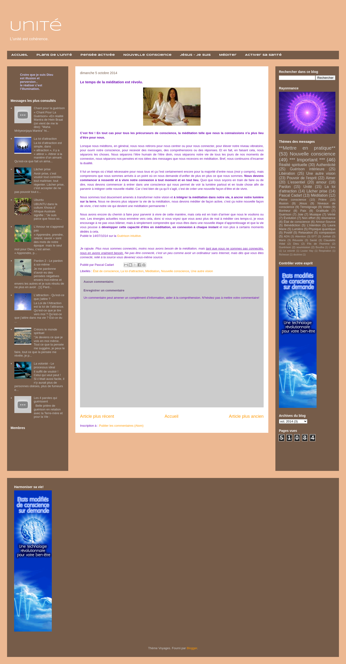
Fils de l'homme (318, 243)
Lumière (297, 229)
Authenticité (326, 165)
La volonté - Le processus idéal (44, 365)
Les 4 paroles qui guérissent (45, 399)
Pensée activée (97, 55)
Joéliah (326, 236)
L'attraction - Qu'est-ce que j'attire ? (49, 297)
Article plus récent (97, 416)
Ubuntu (39, 200)
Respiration (325, 251)
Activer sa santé (263, 55)
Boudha (320, 247)
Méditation (152, 271)
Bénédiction (292, 225)
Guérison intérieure (307, 169)
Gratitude (322, 210)
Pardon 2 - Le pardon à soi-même (48, 262)
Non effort (308, 218)
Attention (300, 236)
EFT (314, 236)
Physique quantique (322, 229)
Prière (322, 199)
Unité (35, 26)
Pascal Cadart (290, 195)
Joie (300, 214)
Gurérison (285, 247)
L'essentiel (296, 182)
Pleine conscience (292, 199)
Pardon (285, 187)
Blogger (192, 648)
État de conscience (106, 271)
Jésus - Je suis (195, 55)
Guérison (285, 214)
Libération (287, 173)
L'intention (314, 225)
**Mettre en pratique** (307, 148)
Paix (303, 210)
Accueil (19, 55)
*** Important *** (307, 159)
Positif (288, 232)
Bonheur (284, 210)
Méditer (228, 55)
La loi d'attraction (132, 271)
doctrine (297, 254)
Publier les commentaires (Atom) (121, 425)
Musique (315, 214)
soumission (303, 247)
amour (321, 182)
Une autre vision (202, 271)
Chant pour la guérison (49, 108)
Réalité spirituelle (293, 165)
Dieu (296, 243)
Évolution (290, 218)
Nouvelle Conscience (147, 55)
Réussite (297, 240)
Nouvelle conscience (175, 271)
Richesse (284, 254)
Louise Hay (307, 251)
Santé (313, 240)
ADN (287, 236)
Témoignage (308, 207)
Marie (282, 240)
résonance (328, 218)
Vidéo (327, 207)
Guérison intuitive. (129, 236)
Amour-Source (325, 221)
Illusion (283, 203)
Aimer (330, 178)
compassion (327, 232)
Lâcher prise (42, 169)
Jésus (303, 203)
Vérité (331, 214)
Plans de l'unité (54, 55)
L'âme (332, 247)
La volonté (289, 251)
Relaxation (305, 232)
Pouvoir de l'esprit (302, 178)
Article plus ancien (246, 416)
